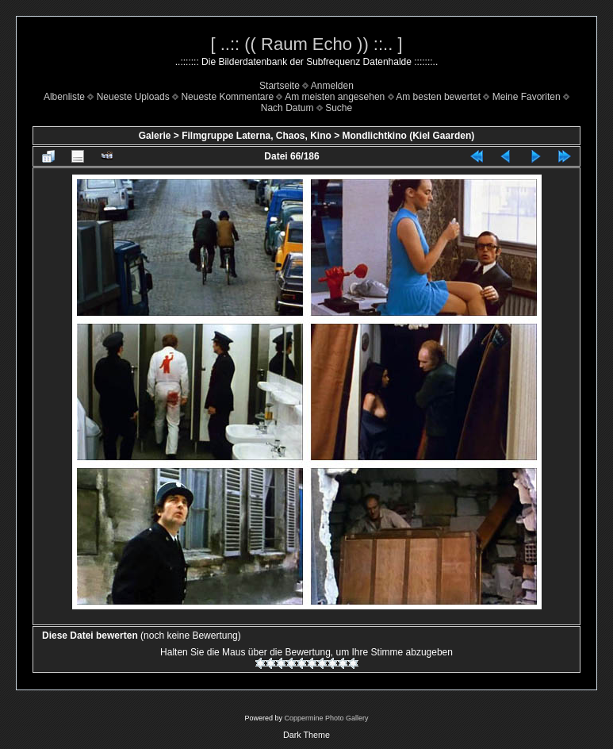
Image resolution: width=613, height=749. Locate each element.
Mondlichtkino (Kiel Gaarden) (409, 135)
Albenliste (64, 96)
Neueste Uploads (133, 96)
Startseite (279, 85)
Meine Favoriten (526, 96)
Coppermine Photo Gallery (326, 718)
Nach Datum (287, 107)
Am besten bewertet (438, 96)
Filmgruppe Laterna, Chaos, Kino (256, 135)
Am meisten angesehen (335, 96)
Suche (338, 107)
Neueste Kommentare (227, 96)
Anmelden (332, 85)
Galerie (155, 135)
